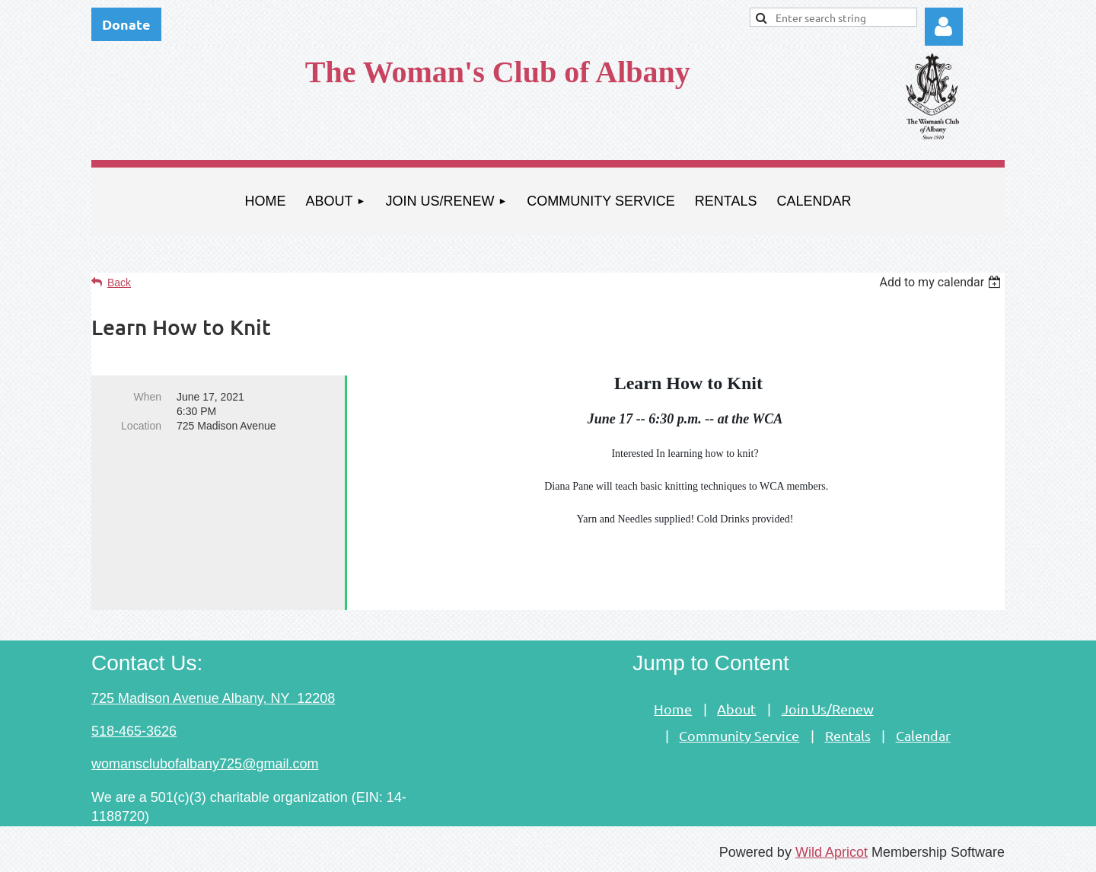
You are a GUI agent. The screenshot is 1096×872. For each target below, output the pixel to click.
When (147, 397)
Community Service (739, 735)
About (736, 709)
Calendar (923, 735)
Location (141, 426)
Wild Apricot (831, 852)
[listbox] (942, 282)
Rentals (848, 735)
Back (119, 282)
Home (673, 709)
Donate (126, 24)
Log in (944, 27)
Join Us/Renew (828, 709)
